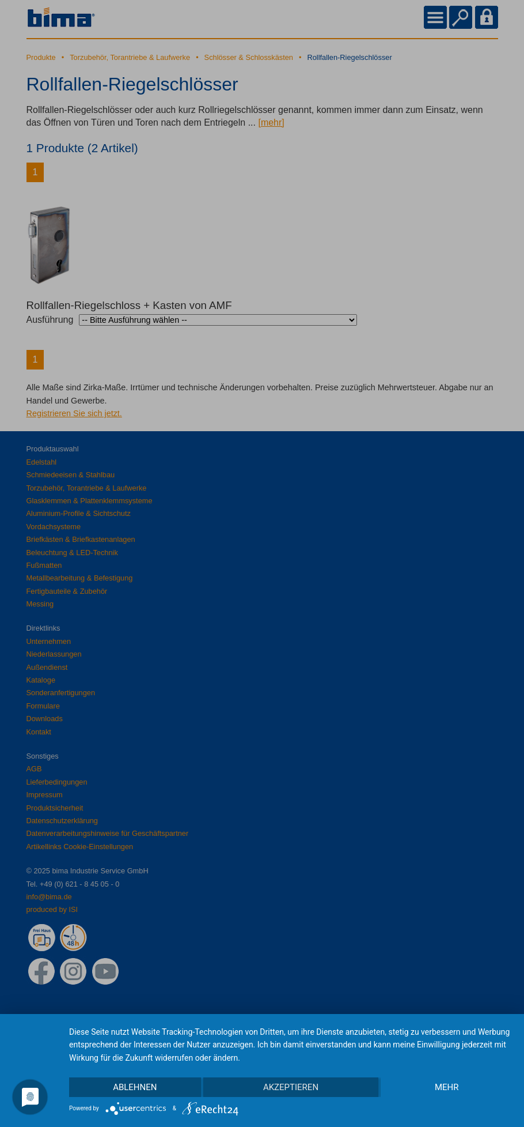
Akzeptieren (290, 1087)
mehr (447, 1087)
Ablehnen (135, 1087)
